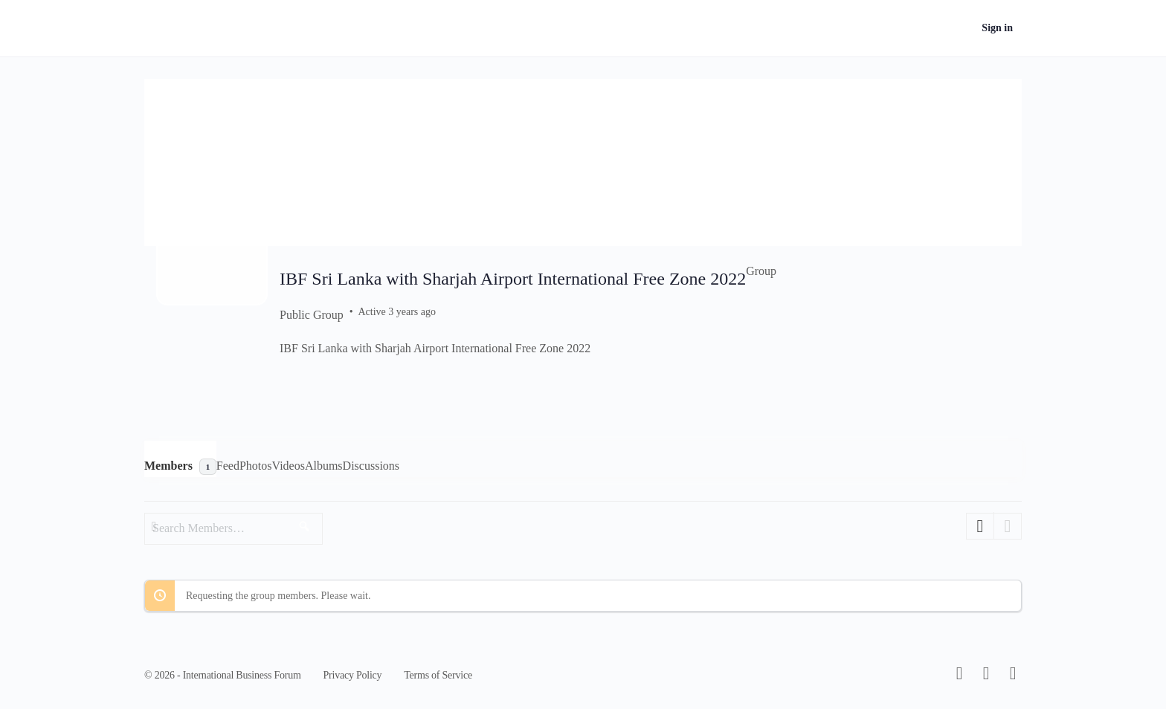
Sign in (997, 27)
